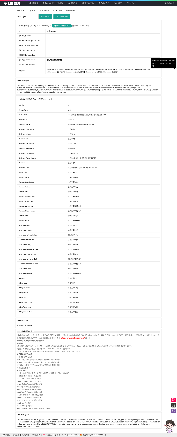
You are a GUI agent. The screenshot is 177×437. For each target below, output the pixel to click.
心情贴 (130, 3)
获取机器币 (35, 435)
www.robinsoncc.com (104, 88)
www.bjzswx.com (40, 420)
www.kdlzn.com (57, 86)
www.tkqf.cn (83, 90)
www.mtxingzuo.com (88, 88)
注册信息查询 (75, 72)
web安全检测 (105, 69)
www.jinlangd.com (133, 88)
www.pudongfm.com (136, 420)
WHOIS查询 (44, 10)
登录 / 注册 (170, 3)
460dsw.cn (106, 422)
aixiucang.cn (47, 26)
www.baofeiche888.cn (130, 424)
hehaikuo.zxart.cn (61, 90)
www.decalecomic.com (25, 420)
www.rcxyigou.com (121, 420)
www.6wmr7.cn (40, 92)
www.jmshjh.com (119, 88)
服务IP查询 (55, 72)
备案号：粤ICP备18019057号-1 (67, 435)
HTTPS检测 (57, 10)
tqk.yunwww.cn (22, 88)
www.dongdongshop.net (97, 90)
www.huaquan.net (23, 86)
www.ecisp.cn (144, 422)
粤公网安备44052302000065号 (93, 435)
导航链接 (118, 3)
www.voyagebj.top (132, 422)
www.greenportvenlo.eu (39, 422)
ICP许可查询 (125, 69)
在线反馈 (15, 435)
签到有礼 (173, 405)
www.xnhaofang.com (86, 86)
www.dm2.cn (128, 90)
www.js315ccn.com (70, 86)
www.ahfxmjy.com (56, 88)
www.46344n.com (34, 426)
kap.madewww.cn (151, 420)
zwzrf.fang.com (146, 86)
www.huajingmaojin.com (89, 424)
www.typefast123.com (71, 88)
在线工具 (34, 3)
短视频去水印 (71, 10)
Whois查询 (45, 16)
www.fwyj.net (49, 90)
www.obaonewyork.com (115, 86)
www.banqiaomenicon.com (38, 88)
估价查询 (93, 72)
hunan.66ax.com (23, 422)
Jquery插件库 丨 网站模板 (53, 3)
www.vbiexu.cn (85, 420)
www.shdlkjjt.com (54, 422)
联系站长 (173, 410)
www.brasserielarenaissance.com (74, 422)
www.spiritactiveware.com (56, 92)
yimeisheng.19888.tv (114, 90)
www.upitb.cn (155, 422)
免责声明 (25, 435)
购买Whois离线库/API (62, 26)
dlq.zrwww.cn (74, 424)
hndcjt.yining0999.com (25, 92)
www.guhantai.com (94, 422)
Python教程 (104, 3)
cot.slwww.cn (145, 424)
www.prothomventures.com (58, 420)
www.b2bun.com (116, 424)
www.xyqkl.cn (35, 424)
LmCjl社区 (6, 435)
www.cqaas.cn (100, 86)
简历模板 (72, 3)
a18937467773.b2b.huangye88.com (55, 424)
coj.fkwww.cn (73, 90)
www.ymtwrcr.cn (139, 90)
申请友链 (47, 435)
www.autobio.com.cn (132, 86)
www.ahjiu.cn (74, 420)
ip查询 (32, 10)
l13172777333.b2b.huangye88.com (30, 90)
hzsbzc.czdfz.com (23, 424)
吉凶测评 (110, 72)
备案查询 (20, 10)
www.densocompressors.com (102, 420)
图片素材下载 (88, 3)
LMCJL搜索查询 (62, 16)
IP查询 (88, 69)
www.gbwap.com (152, 90)
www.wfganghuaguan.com (41, 86)
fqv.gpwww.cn (22, 426)
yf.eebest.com (103, 424)
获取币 (173, 399)
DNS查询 (143, 69)
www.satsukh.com (117, 422)
